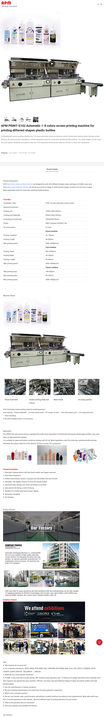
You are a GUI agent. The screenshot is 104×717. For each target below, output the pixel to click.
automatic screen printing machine (20, 184)
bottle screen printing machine (17, 187)
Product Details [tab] (52, 169)
